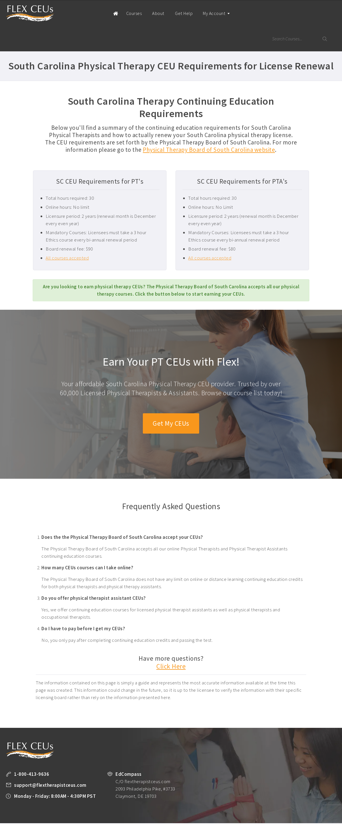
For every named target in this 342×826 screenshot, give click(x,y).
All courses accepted (67, 232)
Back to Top (321, 819)
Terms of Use (31, 812)
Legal (52, 812)
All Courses (145, 804)
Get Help (173, 13)
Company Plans (281, 804)
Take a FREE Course (115, 804)
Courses (125, 13)
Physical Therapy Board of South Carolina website (209, 124)
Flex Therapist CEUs (30, 13)
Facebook (65, 812)
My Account (205, 18)
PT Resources (252, 804)
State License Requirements (213, 804)
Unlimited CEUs (172, 804)
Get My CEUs (171, 398)
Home (104, 13)
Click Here (171, 641)
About (149, 13)
